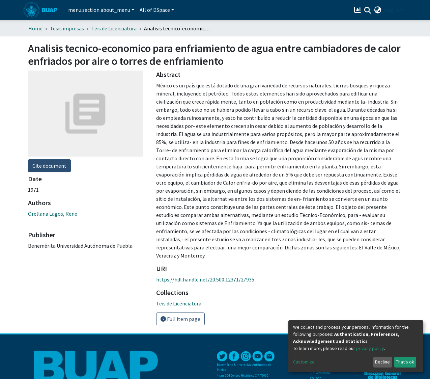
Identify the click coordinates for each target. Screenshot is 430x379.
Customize (304, 362)
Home (35, 28)
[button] (377, 10)
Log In (391, 10)
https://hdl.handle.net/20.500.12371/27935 (205, 279)
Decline (382, 362)
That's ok (405, 362)
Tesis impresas (67, 28)
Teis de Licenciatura (114, 28)
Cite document (49, 165)
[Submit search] (367, 10)
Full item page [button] (180, 319)
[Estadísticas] (358, 10)
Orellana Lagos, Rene (52, 213)
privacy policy (370, 348)
